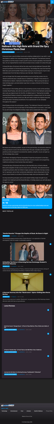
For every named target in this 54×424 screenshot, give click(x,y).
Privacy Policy (49, 411)
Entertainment (13, 411)
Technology (4, 411)
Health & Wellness (38, 411)
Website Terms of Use (27, 416)
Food (22, 411)
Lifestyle (29, 411)
